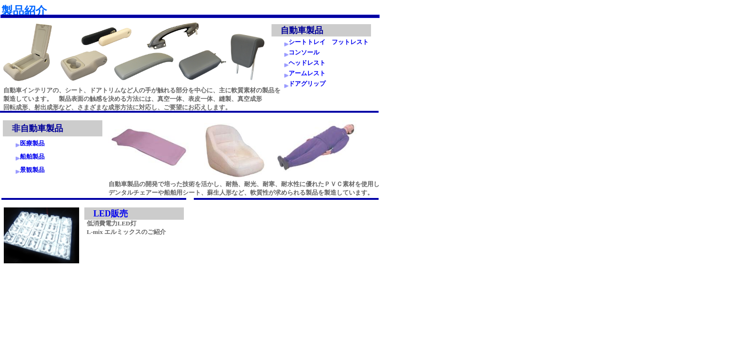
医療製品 (32, 143)
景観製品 (32, 169)
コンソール (304, 52)
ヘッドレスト (307, 62)
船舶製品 (32, 156)
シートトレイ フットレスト (329, 41)
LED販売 (110, 213)
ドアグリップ (307, 83)
